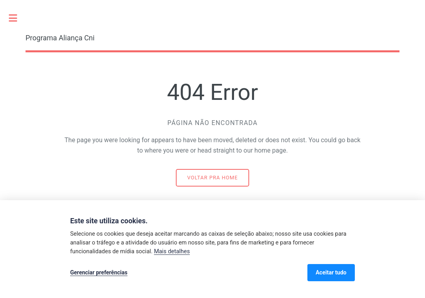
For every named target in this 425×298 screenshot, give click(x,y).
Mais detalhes (172, 251)
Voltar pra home (212, 178)
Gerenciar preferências (99, 272)
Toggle (17, 18)
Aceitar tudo (331, 272)
